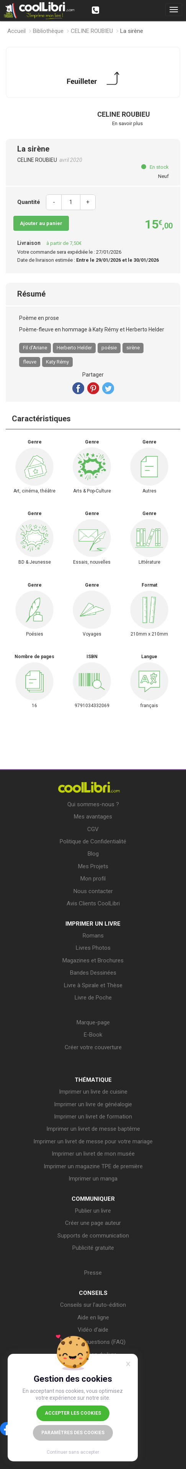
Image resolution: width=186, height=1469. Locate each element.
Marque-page (93, 1022)
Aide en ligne (93, 1317)
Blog (93, 853)
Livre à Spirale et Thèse (93, 985)
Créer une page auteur (93, 1223)
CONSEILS (93, 1293)
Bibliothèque (48, 31)
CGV (93, 829)
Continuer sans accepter (73, 1452)
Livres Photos (93, 947)
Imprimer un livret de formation (93, 1116)
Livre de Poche (93, 997)
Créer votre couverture (93, 1047)
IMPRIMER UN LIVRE (93, 923)
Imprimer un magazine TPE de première (93, 1166)
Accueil (16, 31)
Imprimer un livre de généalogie (93, 1104)
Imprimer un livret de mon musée (93, 1153)
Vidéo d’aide (93, 1329)
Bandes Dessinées (93, 972)
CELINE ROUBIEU (92, 31)
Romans (93, 935)
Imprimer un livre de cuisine (93, 1091)
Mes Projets (93, 866)
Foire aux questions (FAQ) (93, 1342)
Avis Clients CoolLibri (93, 903)
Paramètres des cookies (72, 1432)
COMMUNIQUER (93, 1198)
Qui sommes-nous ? (93, 804)
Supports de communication (93, 1235)
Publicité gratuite (93, 1247)
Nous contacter (93, 891)
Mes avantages (93, 816)
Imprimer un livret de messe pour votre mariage (93, 1141)
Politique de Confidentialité (93, 841)
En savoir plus (127, 123)
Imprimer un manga (93, 1178)
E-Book (93, 1034)
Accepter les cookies (73, 1413)
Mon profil (93, 878)
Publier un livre (93, 1210)
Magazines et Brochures (93, 960)
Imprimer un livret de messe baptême (93, 1128)
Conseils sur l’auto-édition (93, 1304)
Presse (93, 1272)
